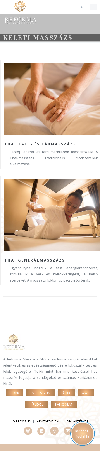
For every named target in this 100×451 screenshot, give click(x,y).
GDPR (14, 393)
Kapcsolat (64, 404)
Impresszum (41, 393)
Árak (66, 393)
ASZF (86, 393)
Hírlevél (36, 404)
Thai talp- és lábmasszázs (40, 144)
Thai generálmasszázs (34, 260)
